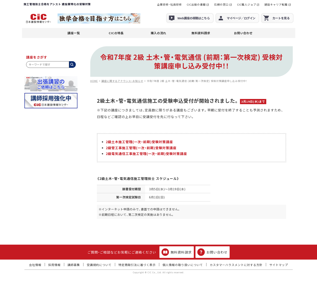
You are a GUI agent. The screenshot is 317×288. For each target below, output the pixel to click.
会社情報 (35, 265)
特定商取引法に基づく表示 (137, 265)
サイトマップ (278, 265)
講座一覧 (73, 33)
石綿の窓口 (221, 4)
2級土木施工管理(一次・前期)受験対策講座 (139, 141)
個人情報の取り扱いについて (183, 265)
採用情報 (54, 265)
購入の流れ (158, 33)
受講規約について (99, 265)
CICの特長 (116, 33)
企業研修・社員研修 (169, 4)
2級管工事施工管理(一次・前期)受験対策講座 (141, 147)
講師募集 (73, 265)
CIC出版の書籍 (196, 4)
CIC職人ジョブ (246, 4)
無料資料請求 (201, 33)
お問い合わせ (243, 33)
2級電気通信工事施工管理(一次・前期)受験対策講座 (146, 153)
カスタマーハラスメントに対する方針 (236, 265)
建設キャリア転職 (276, 4)
